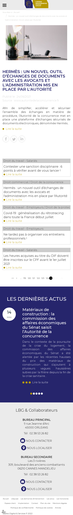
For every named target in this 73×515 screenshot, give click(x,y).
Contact (35, 503)
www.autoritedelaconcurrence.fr (36, 100)
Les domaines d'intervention (32, 499)
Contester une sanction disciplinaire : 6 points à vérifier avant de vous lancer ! (33, 168)
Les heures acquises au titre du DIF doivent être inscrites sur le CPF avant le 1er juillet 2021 (36, 260)
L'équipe (14, 499)
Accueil (6, 499)
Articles (58, 508)
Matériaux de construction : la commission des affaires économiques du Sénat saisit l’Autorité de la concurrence (44, 322)
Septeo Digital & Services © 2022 (17, 513)
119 (24, 278)
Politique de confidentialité (22, 508)
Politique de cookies (44, 508)
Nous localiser (39, 448)
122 (38, 278)
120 (29, 278)
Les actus (50, 499)
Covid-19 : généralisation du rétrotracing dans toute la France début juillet (34, 215)
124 (47, 278)
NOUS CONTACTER (39, 440)
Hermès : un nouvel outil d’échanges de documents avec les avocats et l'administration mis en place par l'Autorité (35, 192)
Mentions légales (60, 503)
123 (42, 278)
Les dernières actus (36, 299)
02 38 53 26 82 (39, 433)
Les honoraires (62, 499)
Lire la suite (14, 128)
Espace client (10, 503)
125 (51, 278)
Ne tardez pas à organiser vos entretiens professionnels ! (34, 236)
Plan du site (45, 503)
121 (33, 278)
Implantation (23, 503)
